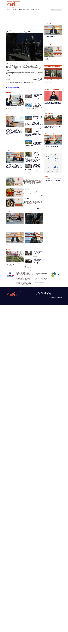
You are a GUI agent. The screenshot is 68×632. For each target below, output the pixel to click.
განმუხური (29, 82)
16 (53, 162)
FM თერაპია (8, 225)
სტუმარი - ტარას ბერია (50, 36)
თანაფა (26, 188)
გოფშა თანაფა (28, 177)
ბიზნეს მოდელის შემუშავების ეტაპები (13, 105)
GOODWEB (30, 292)
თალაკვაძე (12, 82)
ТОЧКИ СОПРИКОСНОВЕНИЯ (30, 225)
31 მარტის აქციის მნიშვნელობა (52, 146)
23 (55, 162)
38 (32, 82)
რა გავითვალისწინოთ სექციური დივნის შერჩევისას (37, 95)
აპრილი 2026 (53, 154)
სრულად (41, 195)
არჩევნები (9, 30)
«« (46, 154)
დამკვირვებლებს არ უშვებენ (20, 82)
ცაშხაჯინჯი (27, 198)
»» (60, 154)
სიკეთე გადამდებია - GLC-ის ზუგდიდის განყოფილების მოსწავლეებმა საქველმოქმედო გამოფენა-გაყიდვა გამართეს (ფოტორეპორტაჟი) (33, 263)
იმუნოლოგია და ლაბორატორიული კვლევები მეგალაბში (37, 104)
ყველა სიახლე (40, 208)
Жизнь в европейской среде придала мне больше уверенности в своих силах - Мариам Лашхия (52, 103)
